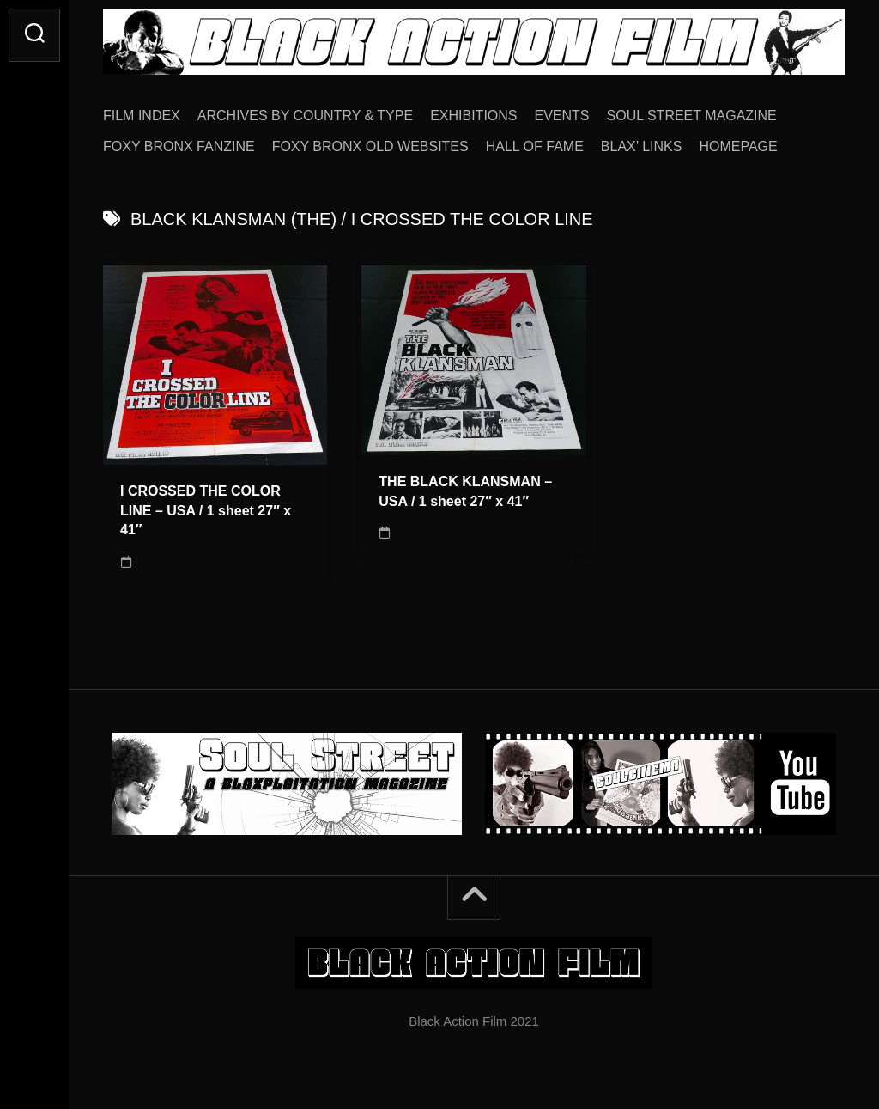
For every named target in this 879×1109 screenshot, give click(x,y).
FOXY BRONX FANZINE (179, 146)
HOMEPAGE (738, 146)
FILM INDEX (141, 115)
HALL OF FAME (535, 146)
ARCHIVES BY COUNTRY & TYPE (305, 115)
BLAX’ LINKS (641, 146)
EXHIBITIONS (473, 115)
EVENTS (562, 115)
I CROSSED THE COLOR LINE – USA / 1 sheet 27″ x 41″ (205, 510)
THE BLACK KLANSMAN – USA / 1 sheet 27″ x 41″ (465, 491)
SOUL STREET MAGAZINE (692, 115)
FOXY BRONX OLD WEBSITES (370, 146)
